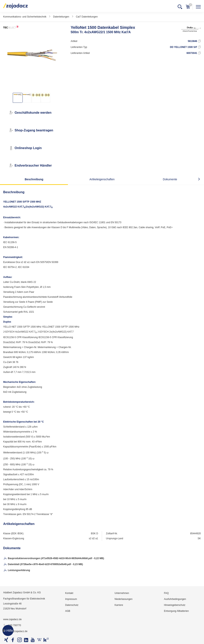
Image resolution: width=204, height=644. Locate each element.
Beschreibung (34, 179)
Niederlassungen (123, 599)
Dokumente (170, 179)
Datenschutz (71, 605)
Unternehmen (122, 593)
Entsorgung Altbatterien (176, 611)
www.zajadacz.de (12, 619)
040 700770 (12, 626)
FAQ (166, 593)
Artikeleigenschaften (102, 179)
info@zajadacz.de (15, 631)
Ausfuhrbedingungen (175, 599)
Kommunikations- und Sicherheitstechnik (24, 16)
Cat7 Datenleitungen (87, 16)
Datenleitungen (61, 16)
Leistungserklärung (16, 570)
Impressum (71, 599)
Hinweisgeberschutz (174, 605)
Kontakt (69, 593)
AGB (67, 611)
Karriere (119, 605)
